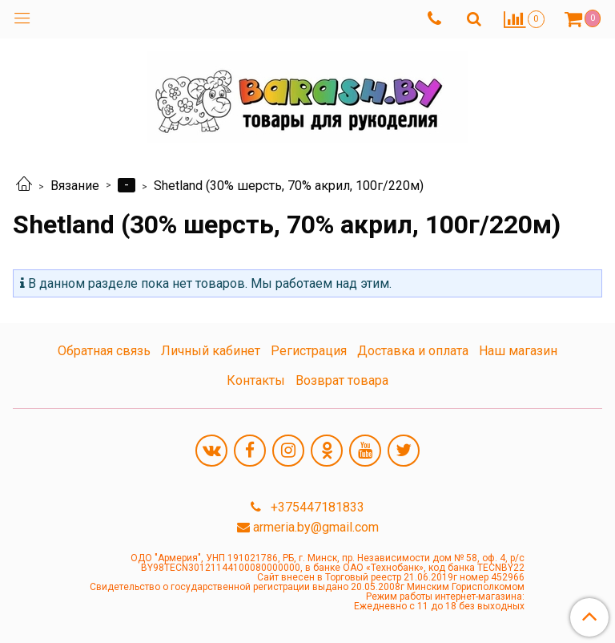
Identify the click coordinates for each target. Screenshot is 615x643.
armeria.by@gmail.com (316, 527)
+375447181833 (315, 507)
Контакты (256, 380)
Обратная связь (104, 350)
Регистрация (309, 350)
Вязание (74, 185)
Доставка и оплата (412, 350)
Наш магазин (518, 350)
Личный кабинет (210, 350)
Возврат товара (341, 380)
